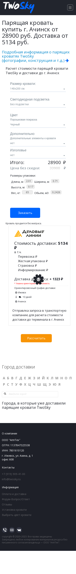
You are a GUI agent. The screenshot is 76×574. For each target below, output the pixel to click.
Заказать (25, 213)
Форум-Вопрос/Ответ (16, 499)
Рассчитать (36, 338)
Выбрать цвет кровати (16, 515)
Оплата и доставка (14, 494)
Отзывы (7, 504)
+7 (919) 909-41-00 (13, 474)
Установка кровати (14, 509)
